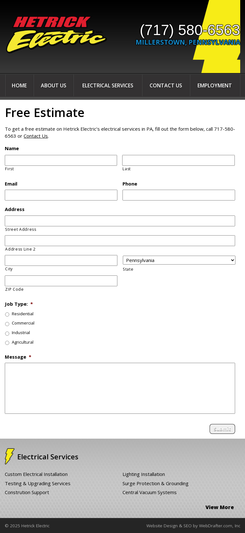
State (128, 269)
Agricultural (22, 342)
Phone (129, 184)
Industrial (21, 332)
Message (18, 357)
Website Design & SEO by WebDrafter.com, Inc (193, 526)
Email (11, 184)
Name (12, 148)
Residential (22, 314)
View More (219, 507)
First (9, 169)
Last (126, 169)
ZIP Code (14, 289)
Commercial (23, 323)
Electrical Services (107, 85)
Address (15, 209)
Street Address (20, 229)
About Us (53, 85)
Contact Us (166, 85)
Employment (214, 85)
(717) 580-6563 (190, 30)
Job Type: (19, 304)
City (9, 269)
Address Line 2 (20, 249)
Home (19, 85)
